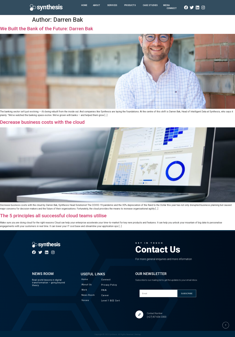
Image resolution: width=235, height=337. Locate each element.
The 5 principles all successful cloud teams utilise (53, 215)
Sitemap (137, 334)
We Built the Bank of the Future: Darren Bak (46, 28)
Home (84, 5)
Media (167, 5)
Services (113, 5)
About (97, 5)
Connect (172, 8)
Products (130, 5)
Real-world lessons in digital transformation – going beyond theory (48, 283)
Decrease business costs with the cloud (42, 122)
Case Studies (150, 5)
